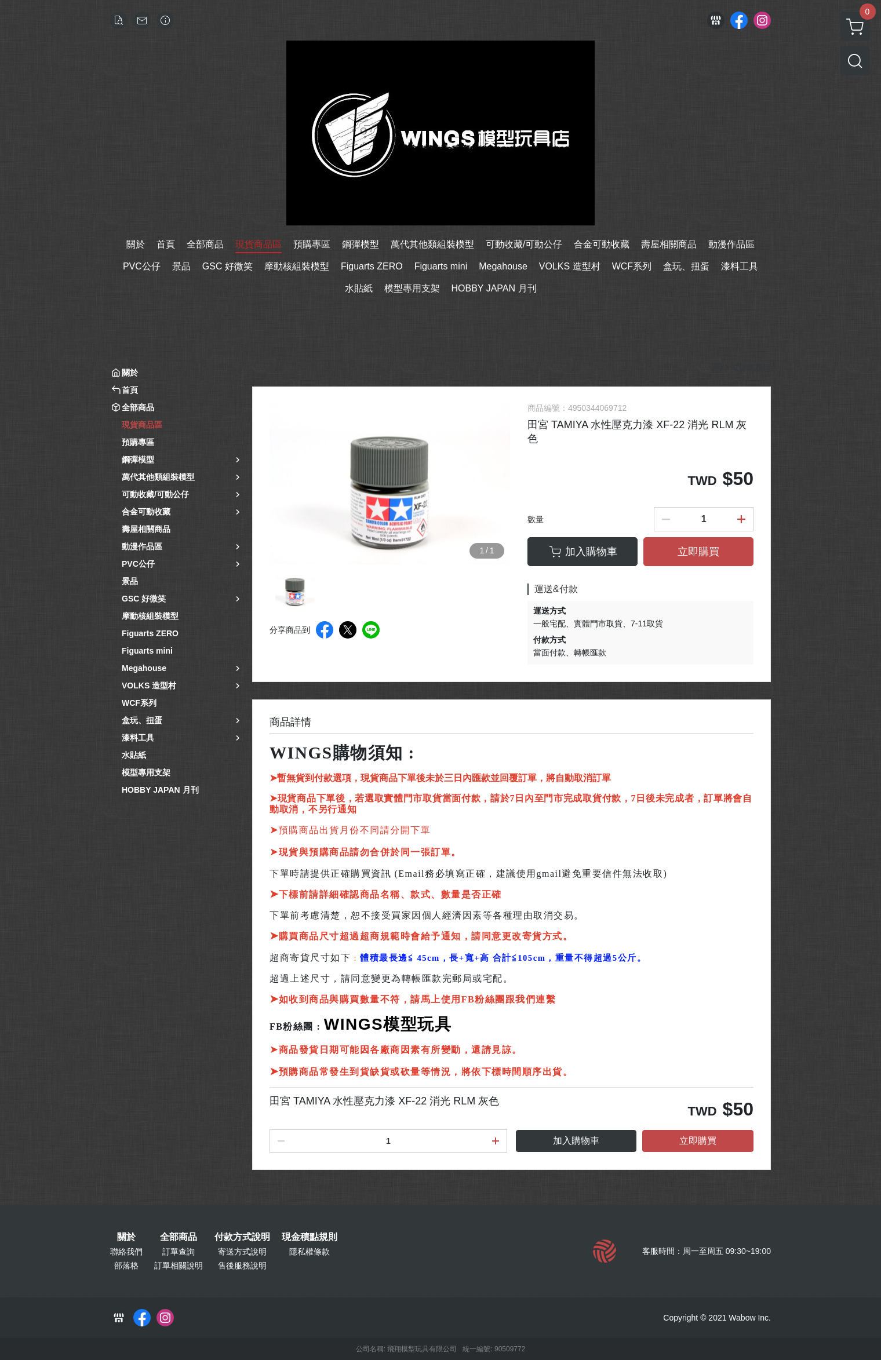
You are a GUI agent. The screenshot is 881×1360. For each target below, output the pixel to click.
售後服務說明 (242, 1265)
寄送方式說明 (242, 1252)
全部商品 (178, 1237)
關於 (126, 1237)
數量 (535, 519)
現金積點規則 (309, 1237)
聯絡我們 (126, 1252)
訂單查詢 (178, 1252)
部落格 (126, 1265)
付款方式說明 (242, 1237)
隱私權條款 (309, 1252)
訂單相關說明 (178, 1265)
